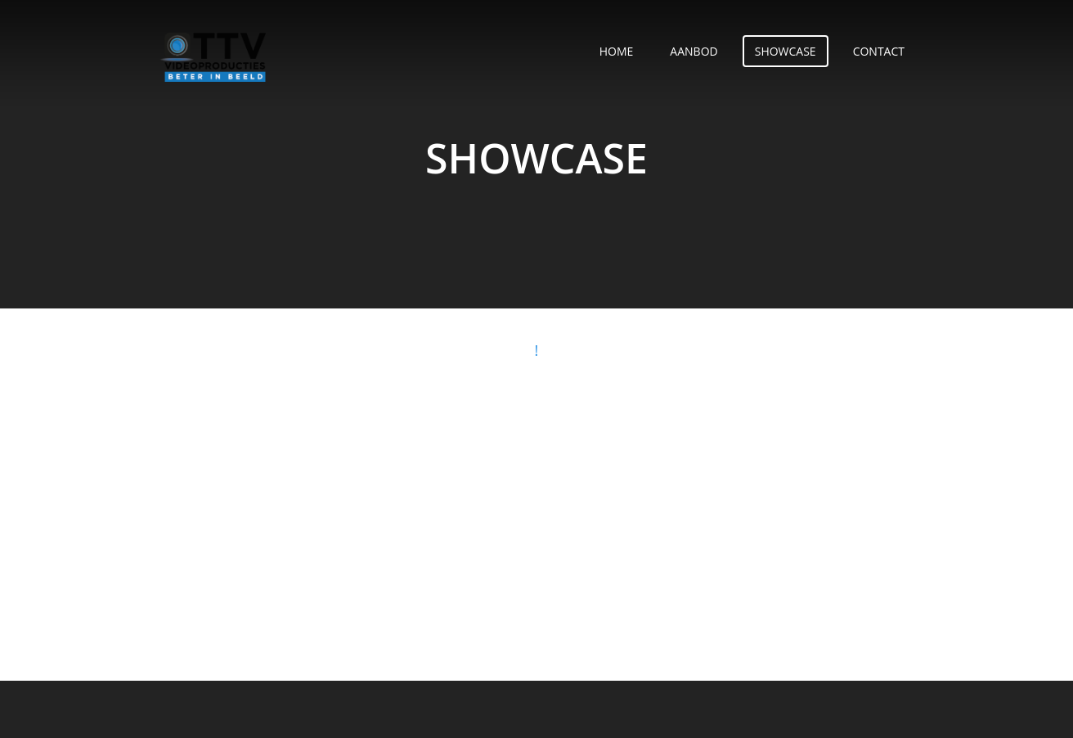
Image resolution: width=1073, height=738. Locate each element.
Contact (879, 51)
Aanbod (693, 51)
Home (616, 51)
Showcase (785, 51)
